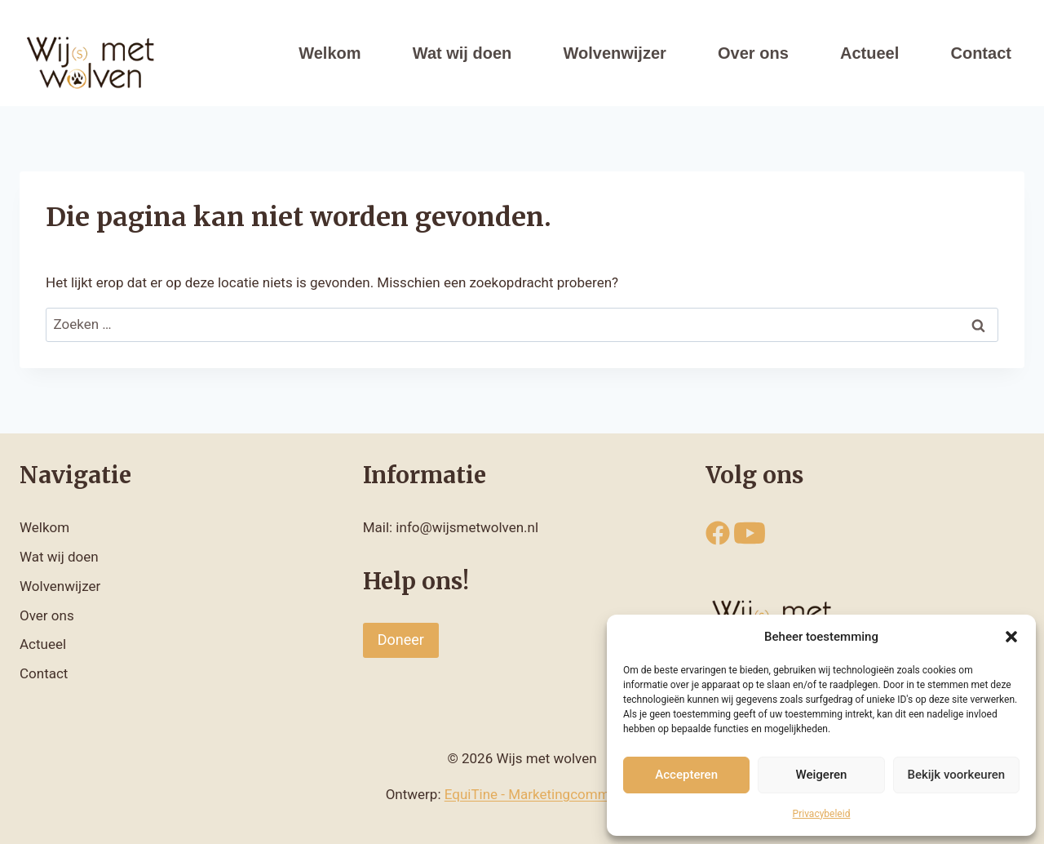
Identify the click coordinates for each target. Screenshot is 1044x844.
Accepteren (686, 774)
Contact (980, 53)
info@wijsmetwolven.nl (467, 527)
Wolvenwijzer (615, 53)
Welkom (330, 53)
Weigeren (821, 774)
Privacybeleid (822, 814)
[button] (1011, 637)
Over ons (753, 53)
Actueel (869, 53)
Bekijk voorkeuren (956, 774)
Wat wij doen (462, 53)
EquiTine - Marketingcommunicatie (552, 794)
